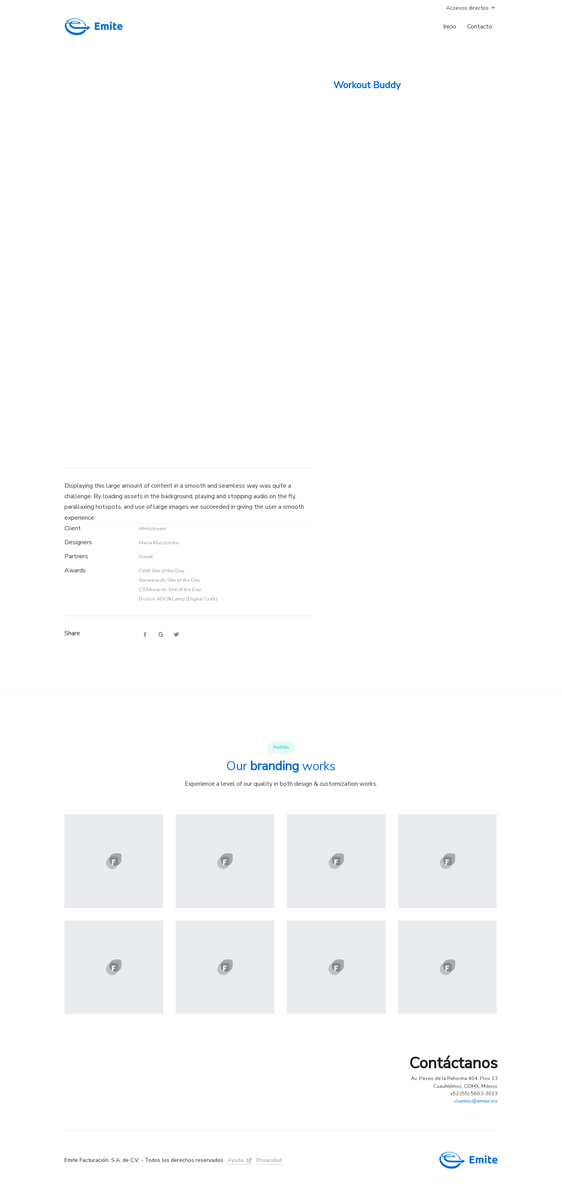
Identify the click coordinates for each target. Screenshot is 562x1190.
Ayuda (240, 1160)
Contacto (479, 26)
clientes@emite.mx (476, 1101)
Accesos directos (467, 8)
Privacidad (269, 1160)
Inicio (449, 26)
